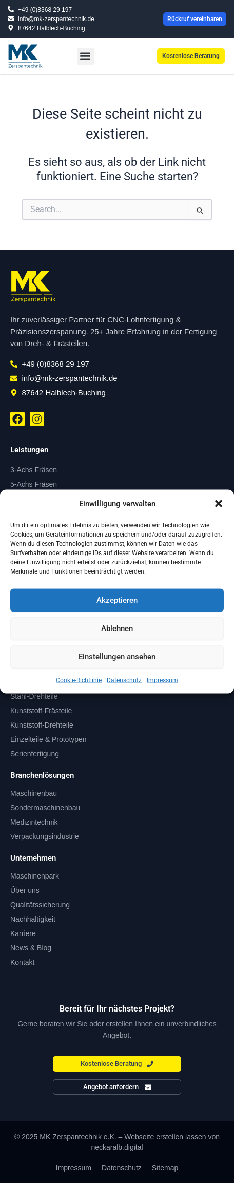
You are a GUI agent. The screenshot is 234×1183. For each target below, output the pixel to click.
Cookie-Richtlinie (79, 679)
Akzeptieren (117, 600)
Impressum (162, 679)
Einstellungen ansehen (117, 656)
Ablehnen (117, 628)
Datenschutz (124, 679)
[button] (218, 504)
